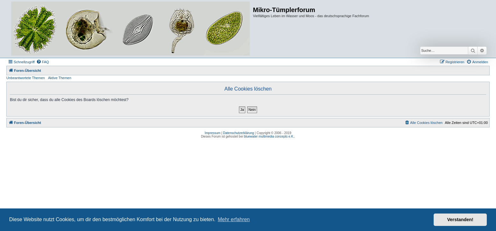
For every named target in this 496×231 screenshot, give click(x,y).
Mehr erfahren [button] (234, 219)
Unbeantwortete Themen (25, 78)
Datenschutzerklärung (238, 133)
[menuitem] (42, 62)
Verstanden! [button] (460, 219)
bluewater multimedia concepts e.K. (269, 136)
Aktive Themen (59, 78)
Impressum (212, 133)
